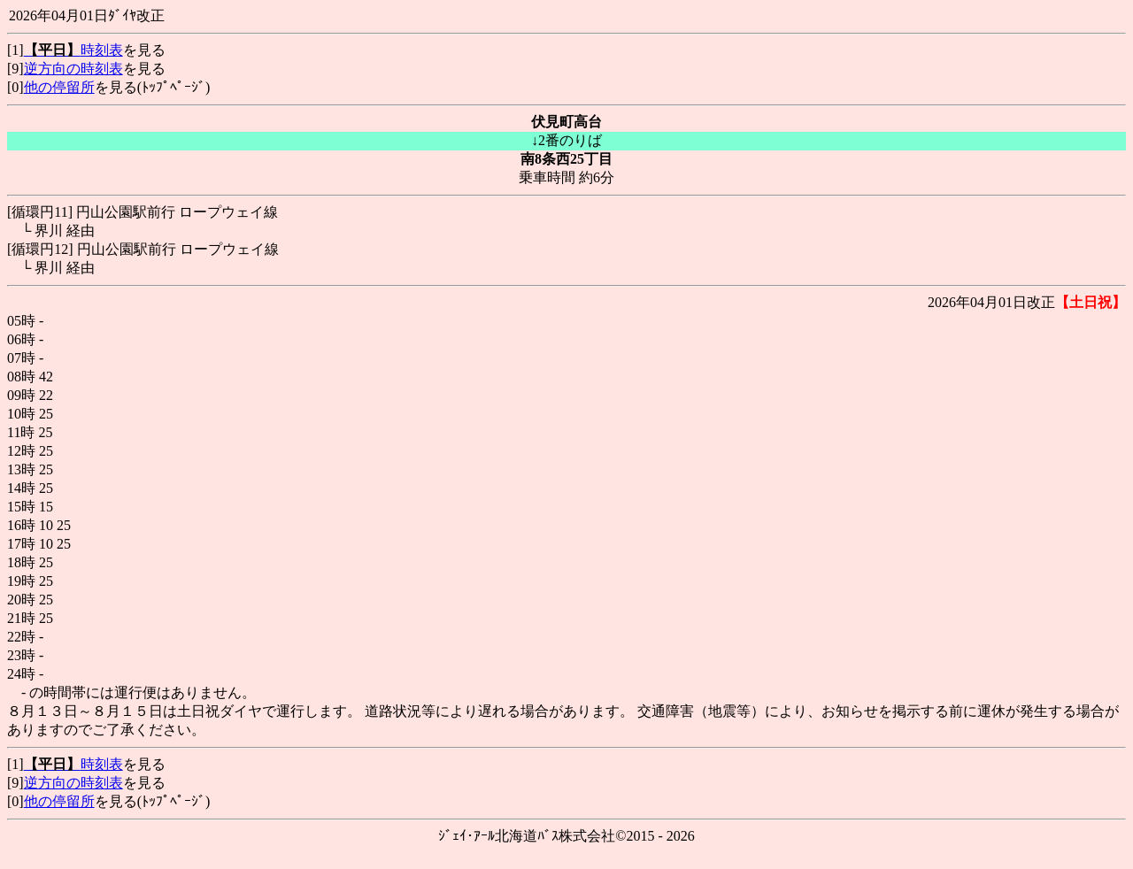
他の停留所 (59, 87)
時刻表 (73, 50)
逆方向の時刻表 (73, 68)
